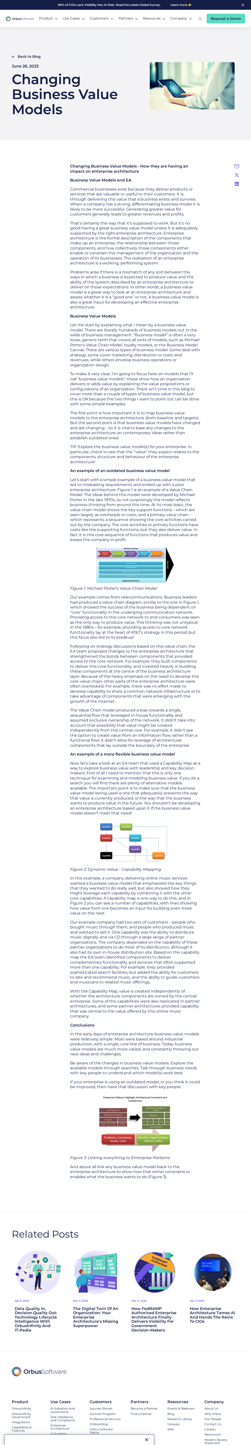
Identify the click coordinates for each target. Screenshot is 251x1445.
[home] (20, 18)
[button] (48, 18)
